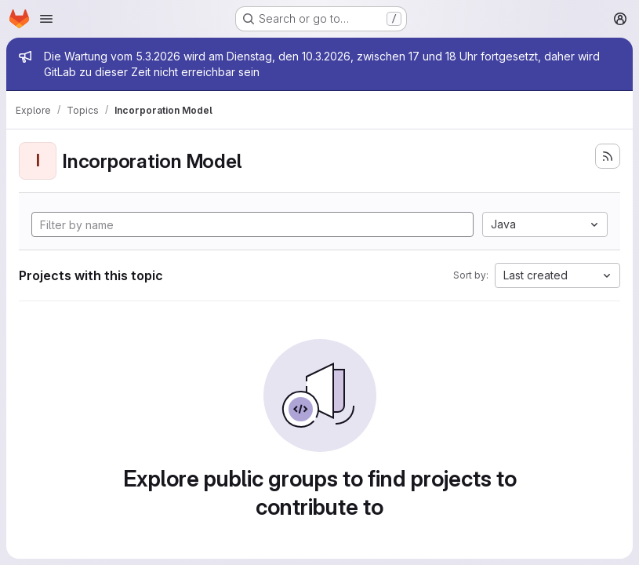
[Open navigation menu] (46, 18)
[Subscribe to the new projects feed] (607, 156)
